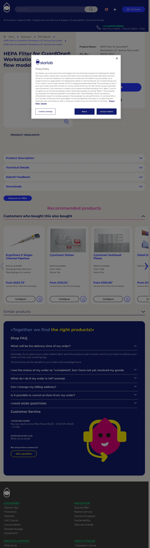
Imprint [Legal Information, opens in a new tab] (44, 103)
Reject (84, 111)
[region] (76, 87)
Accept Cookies (106, 111)
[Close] (117, 58)
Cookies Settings (45, 111)
